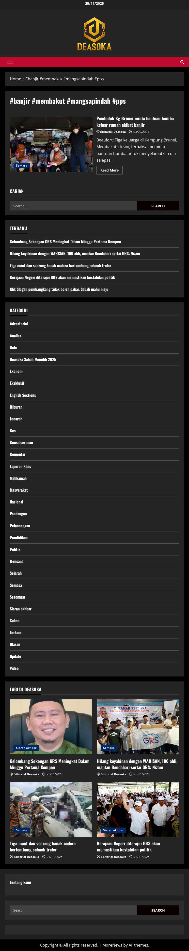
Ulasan (15, 644)
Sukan (14, 620)
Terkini (15, 632)
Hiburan (16, 407)
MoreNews (112, 945)
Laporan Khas (20, 466)
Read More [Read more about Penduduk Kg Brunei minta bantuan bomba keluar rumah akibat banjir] (111, 171)
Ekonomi (16, 371)
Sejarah (16, 573)
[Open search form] (182, 62)
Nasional (16, 502)
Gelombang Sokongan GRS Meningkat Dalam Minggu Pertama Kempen (65, 241)
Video (14, 668)
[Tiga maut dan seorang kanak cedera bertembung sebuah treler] (51, 809)
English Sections (23, 395)
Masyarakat (19, 490)
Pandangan (18, 514)
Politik (15, 549)
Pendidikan (19, 537)
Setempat (17, 597)
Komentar (18, 454)
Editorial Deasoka (113, 132)
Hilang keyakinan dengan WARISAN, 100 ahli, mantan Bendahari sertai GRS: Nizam (75, 253)
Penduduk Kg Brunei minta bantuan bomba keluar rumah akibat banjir (51, 144)
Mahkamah (18, 478)
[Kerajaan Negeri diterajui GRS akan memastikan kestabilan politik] (138, 809)
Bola (13, 347)
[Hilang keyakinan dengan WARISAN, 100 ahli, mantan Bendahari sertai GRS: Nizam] (138, 726)
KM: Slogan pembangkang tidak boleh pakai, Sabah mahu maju (59, 289)
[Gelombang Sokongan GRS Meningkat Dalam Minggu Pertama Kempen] (51, 726)
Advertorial (19, 324)
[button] (10, 62)
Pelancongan (20, 526)
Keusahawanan (21, 442)
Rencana (16, 561)
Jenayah (16, 419)
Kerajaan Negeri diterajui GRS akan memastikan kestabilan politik (62, 277)
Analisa (15, 336)
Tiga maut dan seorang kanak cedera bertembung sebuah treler (60, 265)
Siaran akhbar (21, 609)
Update (15, 656)
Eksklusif (17, 383)
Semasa (21, 165)
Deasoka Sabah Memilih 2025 (33, 359)
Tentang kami (20, 882)
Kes (13, 430)
